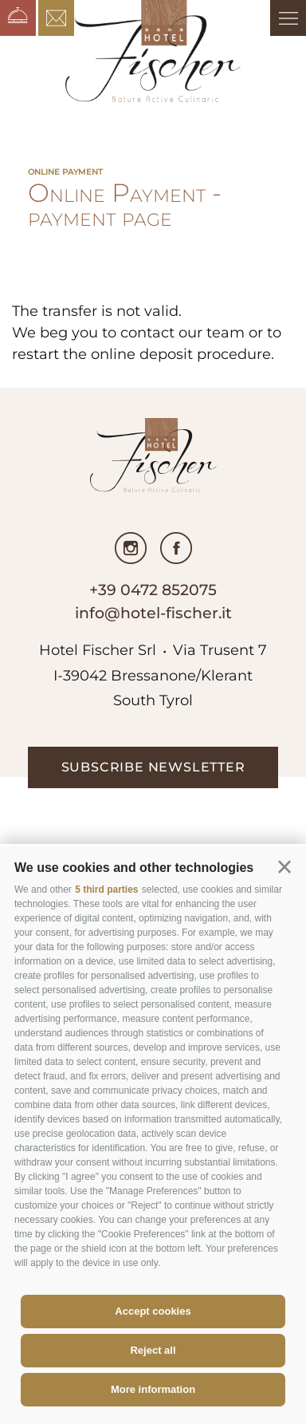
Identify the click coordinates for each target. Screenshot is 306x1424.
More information (153, 1389)
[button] (284, 867)
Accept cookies (152, 1311)
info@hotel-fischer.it (153, 613)
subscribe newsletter (153, 767)
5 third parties (106, 889)
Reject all (152, 1350)
